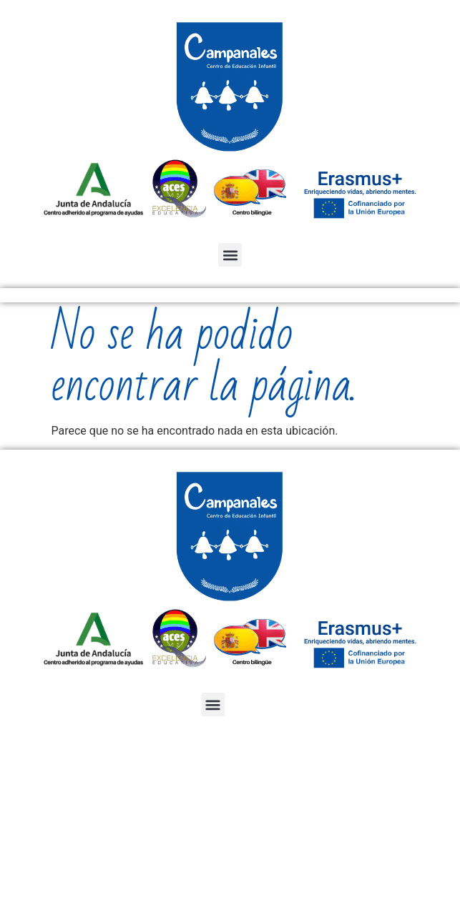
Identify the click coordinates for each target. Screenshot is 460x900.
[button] (230, 255)
